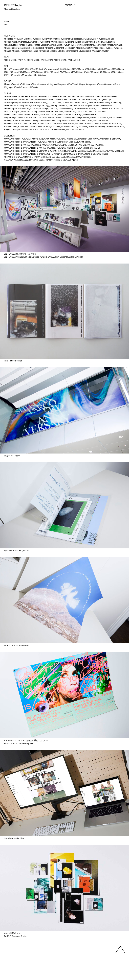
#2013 (77, 60)
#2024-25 (21, 60)
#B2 (22, 69)
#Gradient (69, 42)
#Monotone (89, 45)
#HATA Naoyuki (85, 105)
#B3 (27, 69)
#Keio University (65, 108)
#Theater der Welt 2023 (110, 124)
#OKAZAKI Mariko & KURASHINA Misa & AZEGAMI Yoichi (64, 142)
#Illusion (99, 42)
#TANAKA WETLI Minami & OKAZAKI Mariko (24, 160)
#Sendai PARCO (63, 99)
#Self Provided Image (95, 48)
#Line (73, 45)
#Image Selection (41, 45)
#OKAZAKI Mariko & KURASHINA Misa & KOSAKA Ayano (30, 145)
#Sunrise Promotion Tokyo (87, 124)
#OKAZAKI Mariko (12, 139)
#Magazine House (67, 111)
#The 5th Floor (10, 127)
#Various (42, 75)
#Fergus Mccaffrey (113, 102)
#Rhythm (80, 48)
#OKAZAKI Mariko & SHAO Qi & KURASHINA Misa (80, 145)
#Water (105, 51)
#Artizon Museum (12, 96)
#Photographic (37, 48)
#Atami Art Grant (26, 99)
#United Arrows (58, 130)
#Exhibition (25, 84)
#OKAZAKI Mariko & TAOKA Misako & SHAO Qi (78, 148)
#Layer (66, 45)
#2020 (57, 60)
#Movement (100, 45)
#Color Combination (51, 39)
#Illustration (109, 42)
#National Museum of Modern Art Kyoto (21, 114)
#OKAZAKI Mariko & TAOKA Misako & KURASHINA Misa (29, 148)
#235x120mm (23, 72)
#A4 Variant (49, 69)
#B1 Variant (14, 69)
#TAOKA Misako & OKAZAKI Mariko (62, 160)
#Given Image (57, 42)
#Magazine (91, 84)
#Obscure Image (114, 45)
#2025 (13, 60)
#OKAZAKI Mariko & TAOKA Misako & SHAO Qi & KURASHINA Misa (35, 151)
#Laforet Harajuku (12, 111)
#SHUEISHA (68, 124)
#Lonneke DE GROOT (48, 111)
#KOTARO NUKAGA (105, 108)
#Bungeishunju (104, 99)
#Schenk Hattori (100, 120)
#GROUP (73, 105)
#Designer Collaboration (71, 39)
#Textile (61, 51)
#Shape (7, 51)
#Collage (37, 39)
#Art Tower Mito (11, 99)
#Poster (116, 84)
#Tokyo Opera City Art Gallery (74, 127)
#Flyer (33, 84)
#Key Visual (72, 84)
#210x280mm (50, 72)
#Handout (41, 84)
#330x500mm (104, 69)
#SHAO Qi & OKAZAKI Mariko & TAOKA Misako (25, 157)
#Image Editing (10, 45)
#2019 (63, 60)
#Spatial (15, 51)
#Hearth (96, 105)
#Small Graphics (21, 87)
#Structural (44, 51)
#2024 (30, 60)
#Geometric (45, 42)
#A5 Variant (65, 69)
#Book (7, 84)
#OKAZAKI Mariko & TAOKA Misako (20, 142)
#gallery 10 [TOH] (37, 105)
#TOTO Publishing (97, 127)
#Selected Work (11, 39)
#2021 (50, 60)
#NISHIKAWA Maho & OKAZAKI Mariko (90, 154)
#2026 (7, 60)
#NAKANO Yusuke (48, 114)
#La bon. (120, 108)
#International (56, 45)
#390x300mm (91, 69)
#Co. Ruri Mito (55, 102)
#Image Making (25, 45)
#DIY (95, 39)
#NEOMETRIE (89, 114)
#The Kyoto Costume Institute (31, 127)
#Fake (111, 39)
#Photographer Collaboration (17, 48)
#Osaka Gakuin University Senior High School (68, 117)
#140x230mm (90, 72)
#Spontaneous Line (29, 51)
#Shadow (118, 48)
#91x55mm (22, 75)
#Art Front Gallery (109, 96)
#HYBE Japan (10, 108)
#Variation (96, 51)
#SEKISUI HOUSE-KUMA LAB (18, 124)
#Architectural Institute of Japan (86, 96)
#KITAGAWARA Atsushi (84, 108)
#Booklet (15, 84)
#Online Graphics (104, 84)
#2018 (70, 60)
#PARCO (94, 117)
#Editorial (103, 39)
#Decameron (68, 102)
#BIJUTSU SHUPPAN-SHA (84, 99)
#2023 (36, 60)
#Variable (32, 75)
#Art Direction (25, 39)
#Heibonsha (106, 105)
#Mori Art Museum (97, 111)
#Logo (81, 84)
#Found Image (10, 42)
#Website (34, 87)
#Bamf (52, 99)
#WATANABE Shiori (75, 130)
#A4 (41, 69)
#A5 (57, 69)
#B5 (31, 69)
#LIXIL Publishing (29, 111)
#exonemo (98, 102)
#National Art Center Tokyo (70, 114)
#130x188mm (117, 72)
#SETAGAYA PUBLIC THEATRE (47, 124)
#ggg (48, 105)
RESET (7, 22)
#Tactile (53, 51)
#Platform (104, 117)
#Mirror (80, 45)
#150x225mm (77, 72)
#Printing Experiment (54, 48)
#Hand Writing (88, 42)
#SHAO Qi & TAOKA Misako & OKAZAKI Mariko (70, 157)
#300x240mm (10, 72)
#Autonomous (41, 99)
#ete (91, 102)
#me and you (82, 111)
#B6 (36, 69)
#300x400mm (118, 69)
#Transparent (72, 51)
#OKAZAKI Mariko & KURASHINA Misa (74, 139)
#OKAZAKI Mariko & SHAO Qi (106, 139)
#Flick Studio (10, 105)
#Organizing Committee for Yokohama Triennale (25, 117)
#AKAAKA (25, 96)
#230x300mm (37, 72)
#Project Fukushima (42, 120)
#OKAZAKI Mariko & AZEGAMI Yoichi (38, 139)
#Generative (23, 42)
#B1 (6, 69)
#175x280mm (63, 72)
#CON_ (44, 102)
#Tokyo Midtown (53, 127)
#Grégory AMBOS (59, 105)
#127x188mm (10, 75)
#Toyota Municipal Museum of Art (19, 130)
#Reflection (70, 48)
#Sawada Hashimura (71, 120)
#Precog (8, 120)
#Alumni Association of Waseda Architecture (50, 96)
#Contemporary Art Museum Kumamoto (21, 102)
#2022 (43, 60)
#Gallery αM (22, 105)
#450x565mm (78, 69)
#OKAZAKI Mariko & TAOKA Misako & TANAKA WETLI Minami (95, 151)
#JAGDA (53, 108)
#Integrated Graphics (56, 84)
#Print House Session (22, 120)
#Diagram (87, 39)
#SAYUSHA (87, 120)
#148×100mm (103, 72)
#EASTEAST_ (81, 102)
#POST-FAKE (115, 117)
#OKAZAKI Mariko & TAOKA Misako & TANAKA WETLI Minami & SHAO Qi (37, 154)
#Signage (8, 87)
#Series (109, 48)
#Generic (34, 42)
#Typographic (85, 51)
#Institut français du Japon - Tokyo (33, 108)
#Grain (78, 42)
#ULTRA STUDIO (42, 130)
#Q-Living (56, 120)
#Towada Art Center (115, 127)
